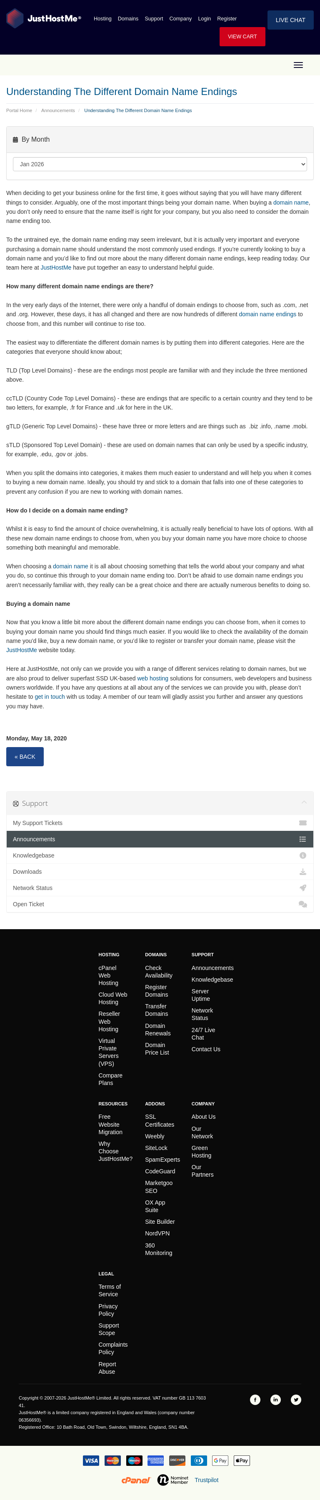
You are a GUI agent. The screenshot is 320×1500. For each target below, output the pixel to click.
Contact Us (206, 1049)
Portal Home (19, 110)
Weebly (154, 1136)
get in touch (50, 696)
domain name (291, 202)
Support (154, 19)
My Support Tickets (160, 823)
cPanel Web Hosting (108, 975)
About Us (204, 1116)
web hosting (152, 678)
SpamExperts (162, 1159)
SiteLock (156, 1148)
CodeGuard (160, 1171)
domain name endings (268, 314)
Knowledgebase (160, 855)
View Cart (242, 37)
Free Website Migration (111, 1124)
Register (227, 19)
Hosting (103, 19)
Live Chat (290, 20)
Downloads (160, 872)
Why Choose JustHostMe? (116, 1151)
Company (181, 19)
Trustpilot (206, 1480)
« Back (25, 756)
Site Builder (160, 1221)
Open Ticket (160, 904)
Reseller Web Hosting (109, 1021)
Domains (128, 19)
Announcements (58, 110)
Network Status (160, 888)
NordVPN (157, 1233)
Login (204, 19)
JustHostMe (56, 267)
